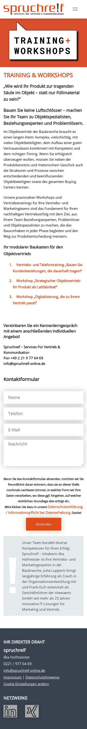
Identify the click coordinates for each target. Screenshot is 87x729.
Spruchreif (33, 9)
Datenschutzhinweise (42, 677)
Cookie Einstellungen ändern (26, 684)
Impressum (12, 677)
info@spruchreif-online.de (24, 670)
